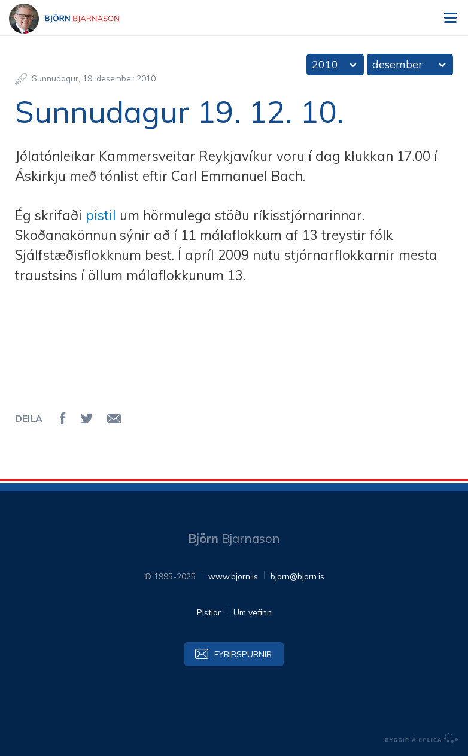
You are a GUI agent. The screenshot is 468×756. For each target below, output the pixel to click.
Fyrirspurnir (243, 654)
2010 (325, 64)
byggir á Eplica (422, 738)
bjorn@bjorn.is (297, 576)
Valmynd (450, 18)
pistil (101, 215)
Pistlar (209, 612)
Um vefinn (252, 612)
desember (397, 64)
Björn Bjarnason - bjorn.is (75, 19)
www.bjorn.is (233, 576)
